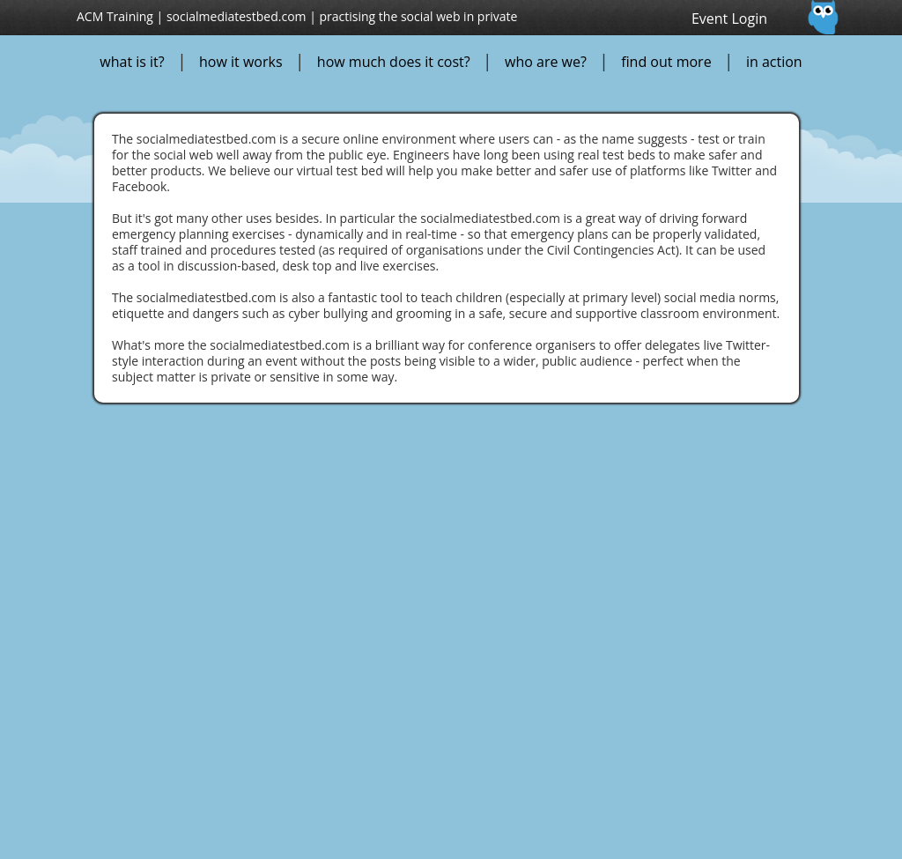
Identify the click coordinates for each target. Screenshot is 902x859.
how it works (240, 61)
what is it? (132, 61)
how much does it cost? (393, 61)
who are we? (546, 61)
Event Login (729, 18)
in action (774, 61)
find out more (666, 61)
